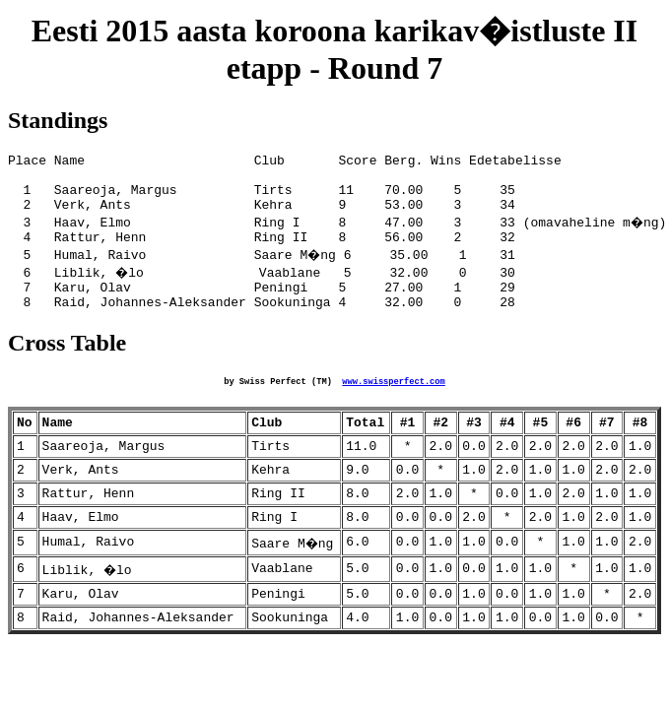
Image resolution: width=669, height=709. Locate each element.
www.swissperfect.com (393, 404)
